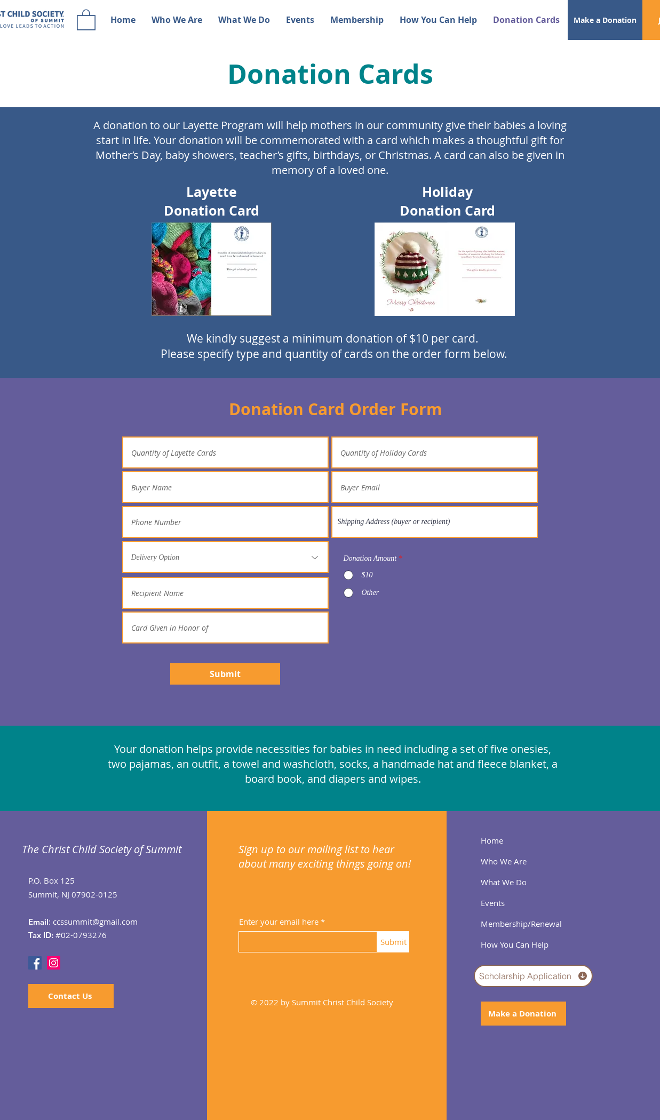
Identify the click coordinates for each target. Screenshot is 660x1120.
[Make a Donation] (605, 20)
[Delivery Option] (225, 557)
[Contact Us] (71, 996)
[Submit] (225, 674)
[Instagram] (53, 963)
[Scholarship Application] (533, 976)
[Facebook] (35, 963)
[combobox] (434, 522)
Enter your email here (279, 922)
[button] (86, 19)
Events (493, 902)
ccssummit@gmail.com (95, 921)
